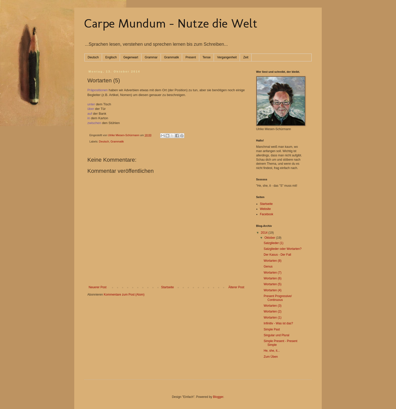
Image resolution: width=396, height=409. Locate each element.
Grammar (151, 57)
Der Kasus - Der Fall (277, 254)
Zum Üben (271, 356)
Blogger (218, 397)
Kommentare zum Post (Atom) (124, 294)
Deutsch (93, 57)
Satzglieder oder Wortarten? (283, 249)
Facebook (266, 214)
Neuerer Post (98, 287)
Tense (207, 57)
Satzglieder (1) (273, 243)
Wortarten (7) (272, 272)
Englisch (111, 57)
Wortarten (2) (272, 311)
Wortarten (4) (272, 290)
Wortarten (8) (272, 260)
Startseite (167, 287)
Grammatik (171, 57)
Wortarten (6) (272, 278)
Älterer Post (236, 287)
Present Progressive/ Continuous (278, 297)
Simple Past (272, 329)
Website (265, 209)
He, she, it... (272, 350)
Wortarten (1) (272, 317)
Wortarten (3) (272, 305)
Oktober (270, 237)
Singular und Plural (276, 335)
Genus (268, 266)
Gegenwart (130, 57)
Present (190, 57)
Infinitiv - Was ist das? (278, 323)
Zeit (245, 57)
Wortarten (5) (272, 284)
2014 (264, 232)
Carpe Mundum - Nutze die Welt (170, 23)
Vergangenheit (227, 57)
